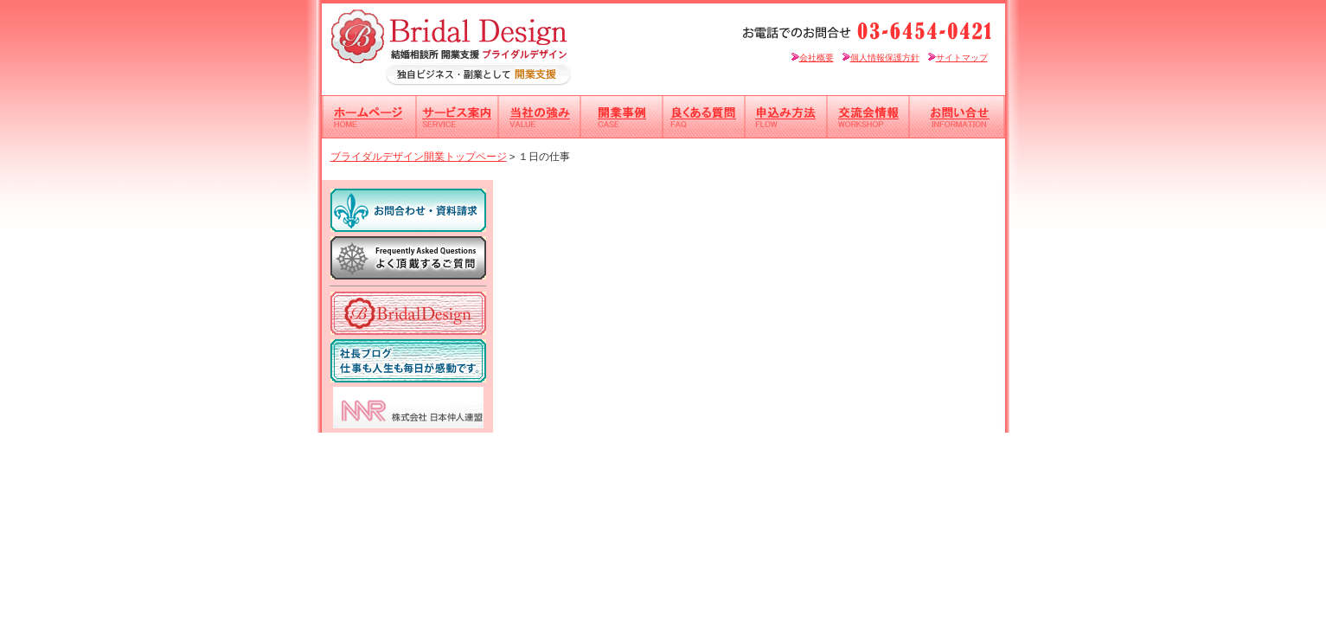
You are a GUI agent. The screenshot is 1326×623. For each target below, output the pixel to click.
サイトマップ (958, 57)
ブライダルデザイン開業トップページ (418, 156)
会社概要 (812, 57)
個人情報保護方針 (880, 57)
